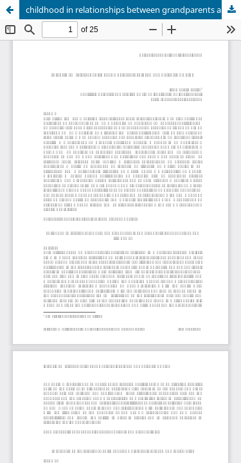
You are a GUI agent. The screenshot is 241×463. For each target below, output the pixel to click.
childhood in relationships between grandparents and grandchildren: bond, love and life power (133, 9)
